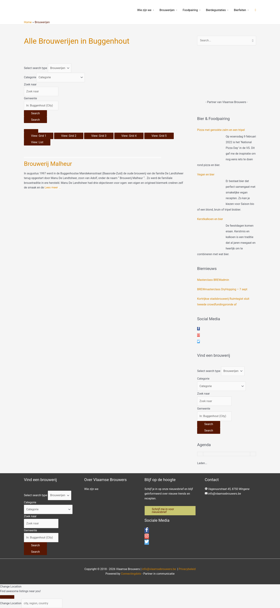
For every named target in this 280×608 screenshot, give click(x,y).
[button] (255, 10)
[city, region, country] (41, 603)
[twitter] (198, 341)
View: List (37, 142)
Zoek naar (30, 84)
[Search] (35, 113)
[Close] (7, 597)
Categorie (30, 77)
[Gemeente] (41, 105)
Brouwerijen (166, 10)
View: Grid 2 (68, 135)
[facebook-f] (198, 328)
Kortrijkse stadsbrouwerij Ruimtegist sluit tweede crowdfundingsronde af (223, 301)
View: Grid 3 (98, 135)
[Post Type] (59, 68)
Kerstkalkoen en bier (210, 219)
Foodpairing (190, 10)
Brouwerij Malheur (48, 163)
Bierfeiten (240, 10)
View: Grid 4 (129, 135)
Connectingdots (131, 573)
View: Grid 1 (38, 135)
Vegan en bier (205, 174)
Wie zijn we (144, 10)
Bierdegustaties (216, 10)
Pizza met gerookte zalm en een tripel (221, 130)
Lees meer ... (53, 187)
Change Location (10, 603)
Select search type (35, 68)
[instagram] (198, 335)
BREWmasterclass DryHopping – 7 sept (222, 289)
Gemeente (30, 98)
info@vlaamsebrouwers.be (224, 493)
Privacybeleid (187, 569)
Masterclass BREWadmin (213, 280)
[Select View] (31, 131)
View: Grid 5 (159, 135)
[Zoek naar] (41, 91)
